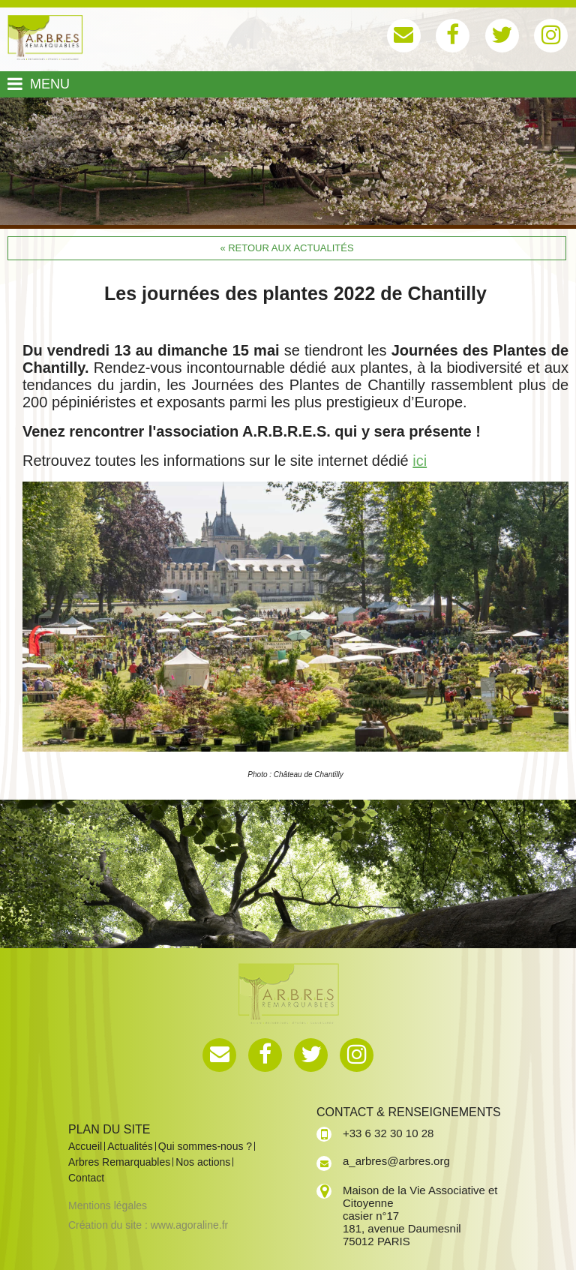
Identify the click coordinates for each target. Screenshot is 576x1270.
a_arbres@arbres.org (396, 1160)
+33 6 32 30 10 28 (388, 1133)
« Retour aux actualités (286, 248)
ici (419, 460)
